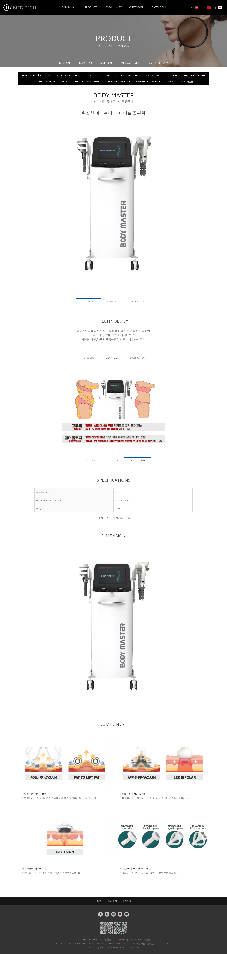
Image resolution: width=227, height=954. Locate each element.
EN (194, 7)
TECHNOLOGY (88, 357)
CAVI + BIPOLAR (141, 81)
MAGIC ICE (125, 81)
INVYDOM (48, 75)
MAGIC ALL (64, 81)
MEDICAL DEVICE (130, 62)
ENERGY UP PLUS (94, 75)
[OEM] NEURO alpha (31, 75)
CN (207, 7)
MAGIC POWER (198, 75)
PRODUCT (91, 7)
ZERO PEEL (133, 75)
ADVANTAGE (113, 301)
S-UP (122, 75)
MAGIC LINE (77, 81)
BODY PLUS (171, 81)
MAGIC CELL (162, 75)
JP (218, 7)
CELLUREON (147, 75)
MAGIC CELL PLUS (179, 75)
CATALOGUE (159, 7)
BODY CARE (65, 62)
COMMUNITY (113, 7)
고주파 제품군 (186, 81)
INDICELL (38, 81)
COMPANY (68, 7)
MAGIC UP (50, 81)
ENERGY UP (111, 75)
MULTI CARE (107, 62)
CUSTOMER (136, 7)
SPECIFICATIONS (138, 301)
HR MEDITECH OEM (157, 62)
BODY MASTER (64, 75)
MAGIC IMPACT (93, 81)
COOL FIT (78, 75)
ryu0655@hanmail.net (127, 943)
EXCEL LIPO (157, 81)
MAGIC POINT (110, 81)
